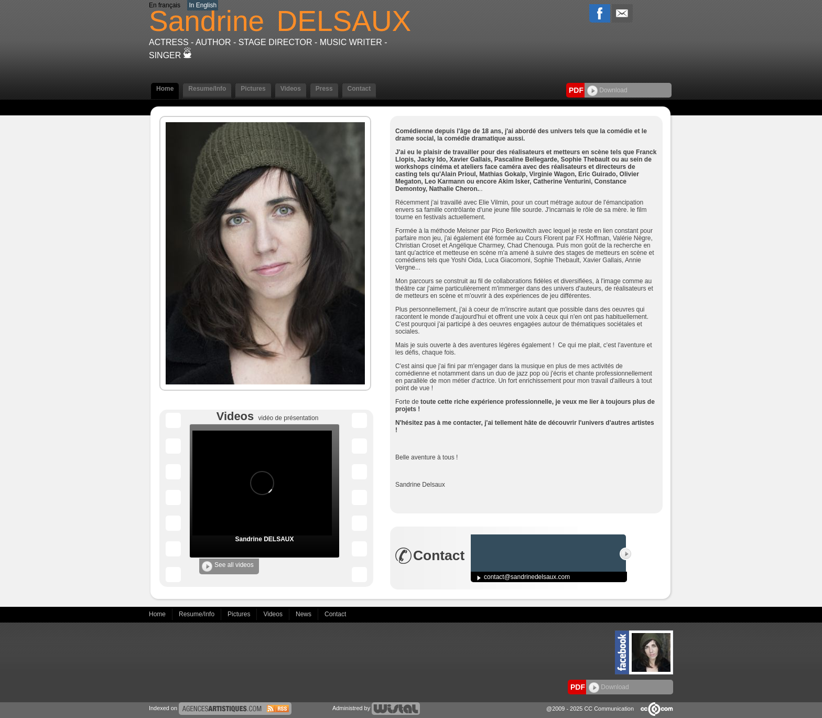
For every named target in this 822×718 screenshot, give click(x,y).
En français (164, 5)
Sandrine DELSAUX (264, 539)
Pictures (253, 88)
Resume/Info (207, 88)
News (304, 614)
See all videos (228, 566)
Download (607, 90)
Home (165, 88)
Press (324, 88)
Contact (359, 88)
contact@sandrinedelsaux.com (527, 577)
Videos (290, 88)
